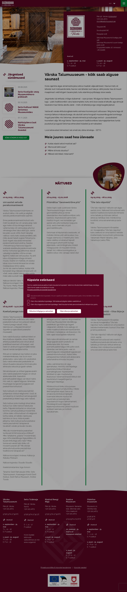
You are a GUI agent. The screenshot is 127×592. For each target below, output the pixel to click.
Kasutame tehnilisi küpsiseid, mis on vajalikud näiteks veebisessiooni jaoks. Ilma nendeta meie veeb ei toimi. (65, 297)
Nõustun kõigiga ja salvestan (41, 311)
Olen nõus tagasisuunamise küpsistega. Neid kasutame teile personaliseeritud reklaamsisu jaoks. (64, 304)
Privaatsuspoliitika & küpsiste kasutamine (41, 290)
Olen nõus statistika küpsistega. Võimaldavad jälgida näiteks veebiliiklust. (56, 301)
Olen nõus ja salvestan (69, 311)
